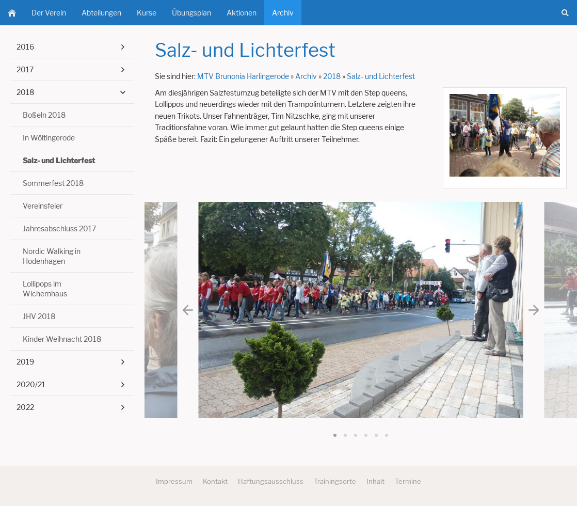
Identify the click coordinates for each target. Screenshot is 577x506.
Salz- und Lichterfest (381, 76)
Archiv (306, 76)
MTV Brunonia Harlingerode (243, 76)
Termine (408, 481)
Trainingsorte (335, 481)
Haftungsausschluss (270, 481)
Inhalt (375, 481)
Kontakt (215, 481)
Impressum (174, 481)
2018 (332, 76)
